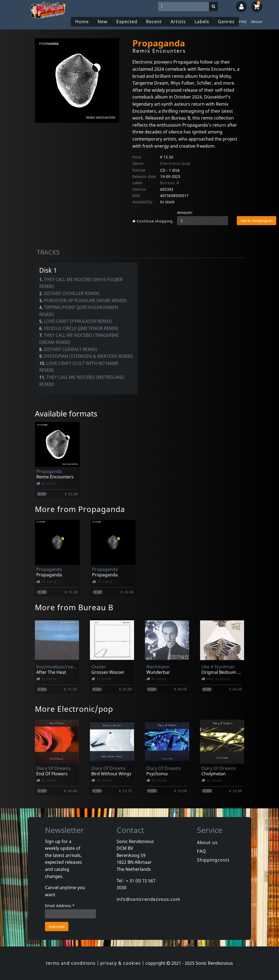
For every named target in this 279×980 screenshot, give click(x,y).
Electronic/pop (175, 163)
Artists (178, 22)
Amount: (185, 212)
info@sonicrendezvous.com (148, 899)
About (256, 21)
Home (82, 22)
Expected (126, 22)
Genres (226, 22)
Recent (154, 22)
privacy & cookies (120, 963)
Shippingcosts (213, 860)
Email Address (60, 905)
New (103, 22)
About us (207, 842)
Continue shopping (152, 221)
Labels (202, 22)
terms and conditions (71, 963)
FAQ (243, 21)
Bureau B (169, 182)
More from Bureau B (74, 607)
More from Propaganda (80, 509)
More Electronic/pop (74, 709)
